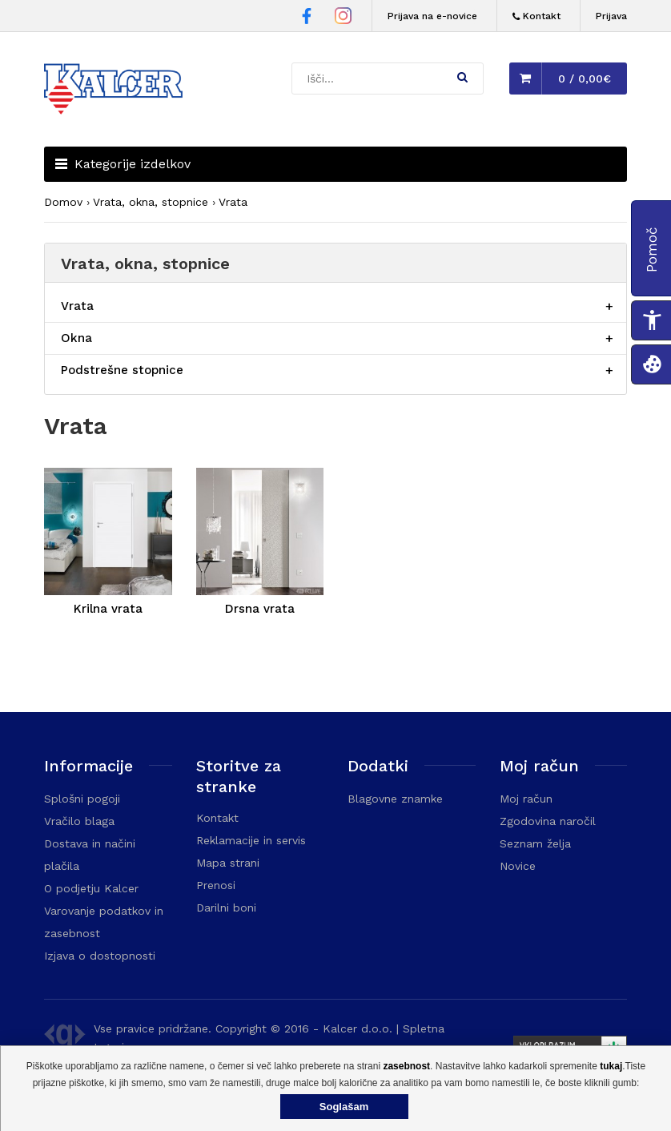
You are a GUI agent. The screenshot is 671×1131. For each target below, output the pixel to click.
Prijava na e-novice (432, 16)
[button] (462, 77)
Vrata (233, 201)
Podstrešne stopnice (122, 370)
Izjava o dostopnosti (99, 955)
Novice (518, 865)
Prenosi (215, 885)
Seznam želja (535, 843)
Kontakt (217, 817)
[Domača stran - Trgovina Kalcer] (116, 91)
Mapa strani (227, 862)
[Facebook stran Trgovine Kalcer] (307, 18)
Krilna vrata (108, 609)
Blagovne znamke (395, 798)
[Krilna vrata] (108, 534)
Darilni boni (226, 907)
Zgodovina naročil (548, 821)
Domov (63, 201)
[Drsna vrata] (260, 534)
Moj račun (526, 798)
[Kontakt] (536, 16)
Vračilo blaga (79, 821)
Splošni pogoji (82, 798)
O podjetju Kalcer (91, 888)
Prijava (611, 16)
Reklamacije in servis (251, 840)
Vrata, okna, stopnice (150, 201)
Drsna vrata (260, 609)
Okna (76, 338)
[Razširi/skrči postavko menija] (609, 306)
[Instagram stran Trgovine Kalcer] (343, 18)
